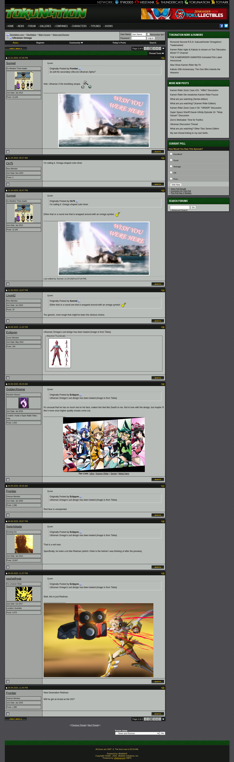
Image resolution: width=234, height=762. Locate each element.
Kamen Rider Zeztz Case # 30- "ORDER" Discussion (195, 108)
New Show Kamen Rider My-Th (185, 65)
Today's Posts (119, 43)
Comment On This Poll (181, 191)
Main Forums (44, 35)
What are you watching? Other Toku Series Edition (194, 128)
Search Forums (178, 200)
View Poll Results (178, 189)
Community (76, 43)
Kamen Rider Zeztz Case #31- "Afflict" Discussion (194, 90)
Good (175, 160)
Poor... (176, 179)
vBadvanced (119, 758)
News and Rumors (61, 35)
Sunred (11, 63)
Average (177, 167)
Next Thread (93, 725)
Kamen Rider (102, 473)
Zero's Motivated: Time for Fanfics (186, 120)
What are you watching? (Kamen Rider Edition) (193, 103)
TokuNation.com (17, 35)
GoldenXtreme (15, 389)
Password (124, 38)
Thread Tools (155, 53)
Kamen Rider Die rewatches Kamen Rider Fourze (194, 94)
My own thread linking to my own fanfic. (189, 133)
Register (40, 43)
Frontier (11, 491)
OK (174, 173)
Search (153, 43)
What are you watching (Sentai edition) (189, 99)
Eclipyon (11, 332)
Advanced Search (180, 210)
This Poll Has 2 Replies (181, 193)
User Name (125, 34)
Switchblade (14, 526)
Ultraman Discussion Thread (184, 124)
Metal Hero (123, 473)
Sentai (113, 473)
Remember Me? (156, 35)
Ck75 (9, 163)
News (21, 26)
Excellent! (177, 154)
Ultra (91, 473)
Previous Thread (78, 725)
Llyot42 (11, 295)
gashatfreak (14, 578)
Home (11, 26)
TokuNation (31, 35)
